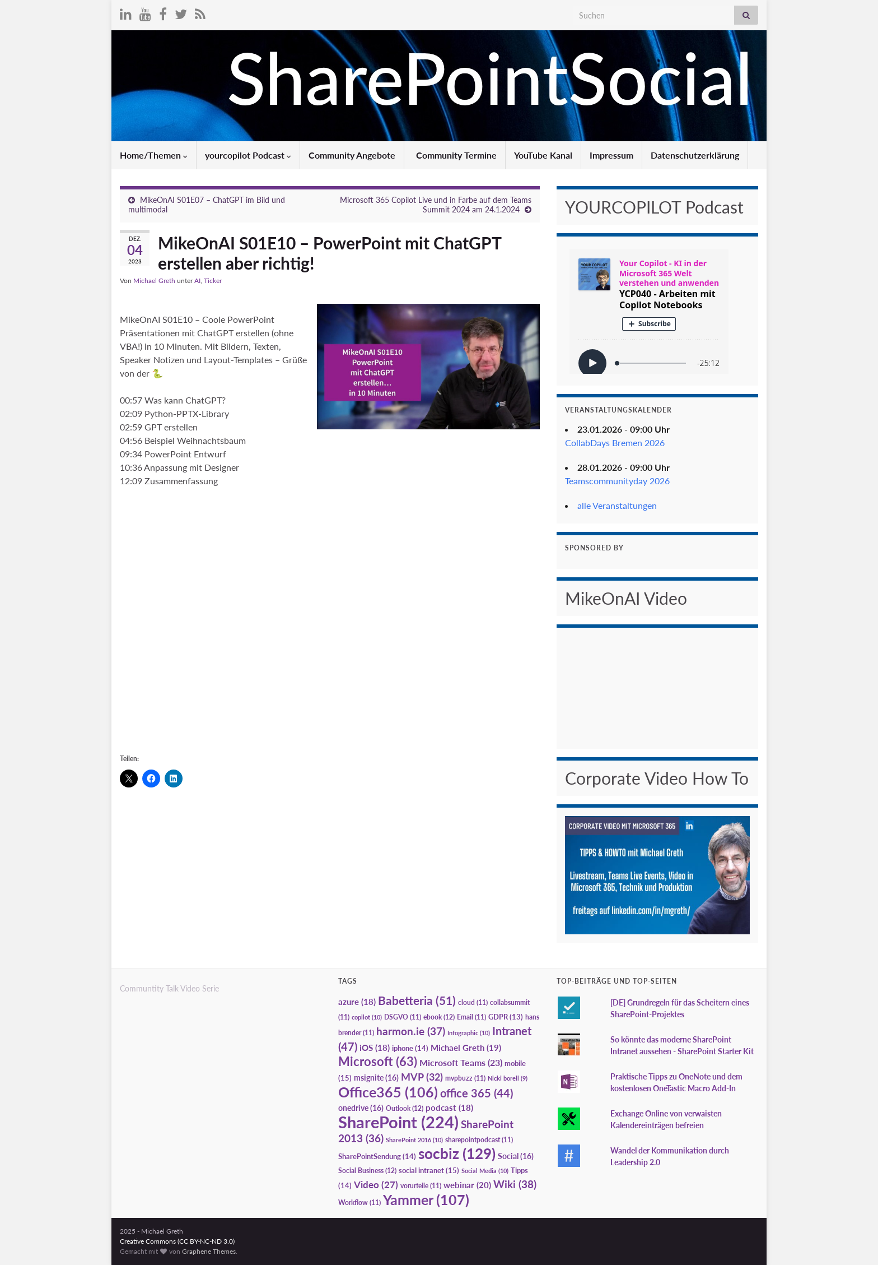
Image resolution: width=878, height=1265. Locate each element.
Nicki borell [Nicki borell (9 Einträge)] (507, 1078)
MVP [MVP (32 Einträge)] (422, 1077)
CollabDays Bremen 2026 (615, 442)
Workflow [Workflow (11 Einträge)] (359, 1202)
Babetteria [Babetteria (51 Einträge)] (417, 1000)
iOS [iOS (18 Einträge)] (374, 1048)
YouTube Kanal (543, 155)
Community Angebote (352, 155)
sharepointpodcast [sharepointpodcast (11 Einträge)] (479, 1140)
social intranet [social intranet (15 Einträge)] (429, 1170)
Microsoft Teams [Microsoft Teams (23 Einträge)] (460, 1062)
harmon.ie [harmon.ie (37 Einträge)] (410, 1031)
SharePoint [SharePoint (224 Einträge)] (398, 1122)
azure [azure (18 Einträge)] (357, 1002)
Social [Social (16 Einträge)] (516, 1156)
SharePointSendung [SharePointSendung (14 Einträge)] (377, 1156)
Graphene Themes (209, 1251)
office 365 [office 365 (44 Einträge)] (476, 1093)
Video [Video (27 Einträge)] (376, 1184)
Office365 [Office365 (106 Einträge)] (388, 1091)
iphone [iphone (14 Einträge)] (410, 1048)
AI (197, 280)
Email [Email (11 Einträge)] (471, 1017)
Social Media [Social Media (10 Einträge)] (484, 1170)
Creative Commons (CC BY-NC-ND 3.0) (177, 1241)
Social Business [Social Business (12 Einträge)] (367, 1170)
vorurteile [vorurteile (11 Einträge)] (420, 1185)
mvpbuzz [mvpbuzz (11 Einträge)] (465, 1078)
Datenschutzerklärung (695, 155)
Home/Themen (154, 155)
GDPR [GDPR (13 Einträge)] (505, 1016)
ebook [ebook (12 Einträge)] (439, 1017)
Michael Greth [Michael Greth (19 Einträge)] (466, 1047)
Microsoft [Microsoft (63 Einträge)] (377, 1061)
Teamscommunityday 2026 (617, 480)
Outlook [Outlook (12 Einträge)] (404, 1108)
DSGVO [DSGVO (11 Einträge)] (402, 1017)
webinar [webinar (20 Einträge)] (467, 1185)
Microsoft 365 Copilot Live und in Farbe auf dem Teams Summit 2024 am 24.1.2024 (435, 204)
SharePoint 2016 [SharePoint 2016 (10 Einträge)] (414, 1139)
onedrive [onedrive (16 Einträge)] (361, 1108)
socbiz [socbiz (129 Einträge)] (457, 1153)
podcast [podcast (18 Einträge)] (449, 1108)
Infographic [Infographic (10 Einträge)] (468, 1032)
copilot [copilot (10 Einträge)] (367, 1017)
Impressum (611, 155)
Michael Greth (154, 280)
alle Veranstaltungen (617, 505)
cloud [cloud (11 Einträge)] (473, 1002)
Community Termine (455, 155)
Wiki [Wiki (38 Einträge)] (514, 1184)
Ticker (213, 280)
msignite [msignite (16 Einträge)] (376, 1077)
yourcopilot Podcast (248, 155)
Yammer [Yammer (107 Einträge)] (426, 1199)
